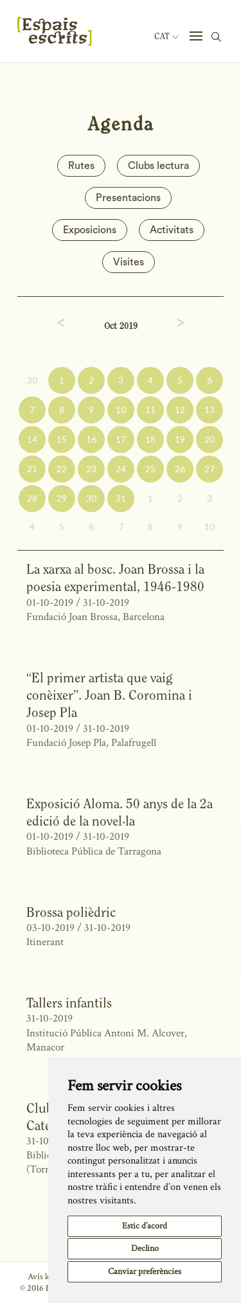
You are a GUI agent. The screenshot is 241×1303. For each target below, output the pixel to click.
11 (150, 409)
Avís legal (44, 1276)
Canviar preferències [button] (144, 1271)
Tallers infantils (69, 1003)
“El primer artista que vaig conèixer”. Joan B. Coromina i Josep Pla (109, 695)
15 (62, 439)
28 (32, 498)
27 (209, 468)
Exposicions (89, 230)
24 (121, 468)
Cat (166, 36)
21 (32, 468)
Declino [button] (145, 1248)
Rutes (81, 166)
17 (121, 439)
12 (180, 409)
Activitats (171, 230)
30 (32, 380)
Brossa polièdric (71, 912)
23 (91, 468)
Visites (128, 262)
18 (150, 439)
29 (62, 498)
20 (209, 439)
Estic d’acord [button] (144, 1226)
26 (180, 468)
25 (150, 468)
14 (32, 439)
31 (121, 498)
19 (180, 439)
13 (209, 409)
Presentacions (128, 198)
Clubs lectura (158, 166)
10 (121, 409)
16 (91, 439)
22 (62, 468)
